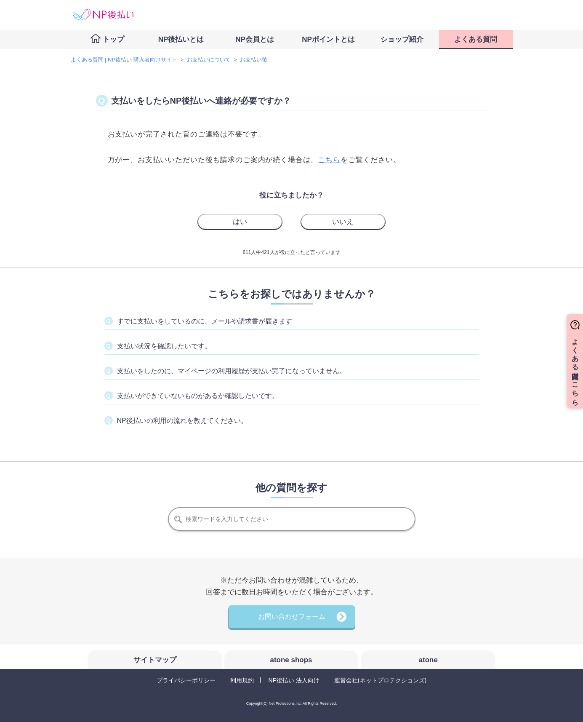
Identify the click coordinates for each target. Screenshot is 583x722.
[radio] (240, 221)
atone (428, 660)
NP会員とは (254, 39)
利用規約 (242, 680)
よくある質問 (475, 39)
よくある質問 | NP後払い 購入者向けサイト (124, 59)
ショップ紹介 (402, 39)
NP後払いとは (181, 39)
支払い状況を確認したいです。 (164, 346)
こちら (329, 160)
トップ (113, 39)
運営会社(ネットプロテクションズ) (380, 680)
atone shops (291, 660)
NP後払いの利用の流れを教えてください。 (182, 420)
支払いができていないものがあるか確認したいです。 (198, 395)
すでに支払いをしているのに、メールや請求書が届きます (204, 321)
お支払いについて (209, 59)
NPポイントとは (328, 39)
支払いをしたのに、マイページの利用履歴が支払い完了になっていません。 (231, 370)
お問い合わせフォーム (291, 616)
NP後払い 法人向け (294, 680)
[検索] (291, 519)
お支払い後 (253, 59)
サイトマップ (154, 660)
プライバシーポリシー (186, 680)
